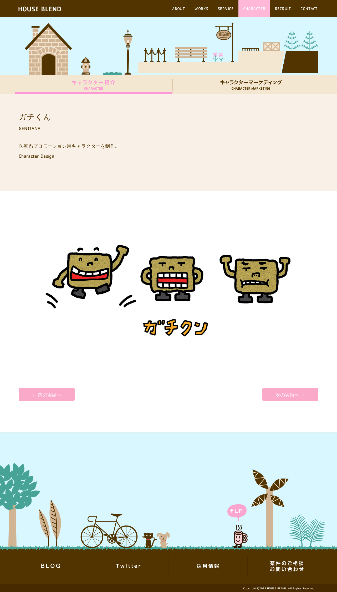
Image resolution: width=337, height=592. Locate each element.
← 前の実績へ (47, 395)
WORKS (201, 8)
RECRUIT (283, 8)
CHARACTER (254, 8)
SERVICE (226, 8)
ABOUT (178, 8)
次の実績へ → (290, 395)
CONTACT (309, 8)
